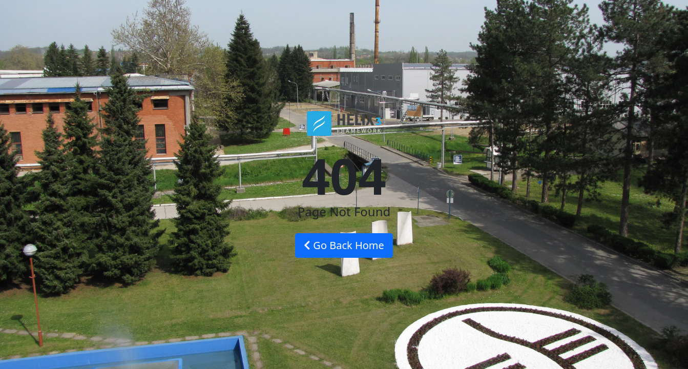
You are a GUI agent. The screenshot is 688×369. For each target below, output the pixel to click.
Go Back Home (344, 245)
